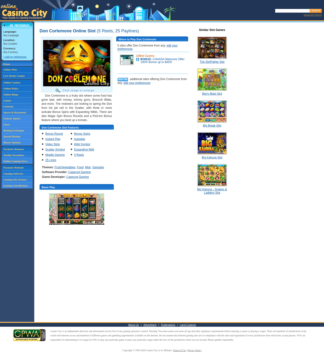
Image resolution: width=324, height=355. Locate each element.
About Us (133, 324)
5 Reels (79, 155)
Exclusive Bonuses (13, 149)
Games (7, 100)
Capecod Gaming (79, 172)
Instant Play (52, 139)
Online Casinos (11, 82)
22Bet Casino (145, 56)
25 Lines (50, 160)
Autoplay (79, 139)
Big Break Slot (212, 125)
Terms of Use (179, 350)
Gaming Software (13, 173)
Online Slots (10, 69)
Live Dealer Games (14, 75)
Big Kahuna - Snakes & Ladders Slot (212, 191)
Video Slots (52, 144)
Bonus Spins (82, 133)
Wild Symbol (82, 144)
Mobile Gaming (55, 155)
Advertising (150, 324)
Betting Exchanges (13, 130)
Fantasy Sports (11, 118)
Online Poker (10, 88)
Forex (6, 124)
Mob (88, 167)
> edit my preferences (14, 57)
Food (80, 167)
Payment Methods (13, 167)
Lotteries (8, 106)
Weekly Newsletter (13, 155)
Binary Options (12, 142)
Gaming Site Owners (15, 179)
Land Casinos (188, 324)
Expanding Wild (84, 149)
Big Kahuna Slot (212, 157)
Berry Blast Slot (212, 93)
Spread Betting (11, 136)
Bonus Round (54, 133)
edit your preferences (136, 83)
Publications (168, 324)
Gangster (98, 167)
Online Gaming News (15, 161)
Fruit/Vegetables (65, 167)
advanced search (313, 15)
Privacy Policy (195, 350)
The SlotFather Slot (212, 62)
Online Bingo (10, 94)
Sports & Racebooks (14, 112)
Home (6, 64)
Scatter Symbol (55, 149)
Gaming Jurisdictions (15, 185)
